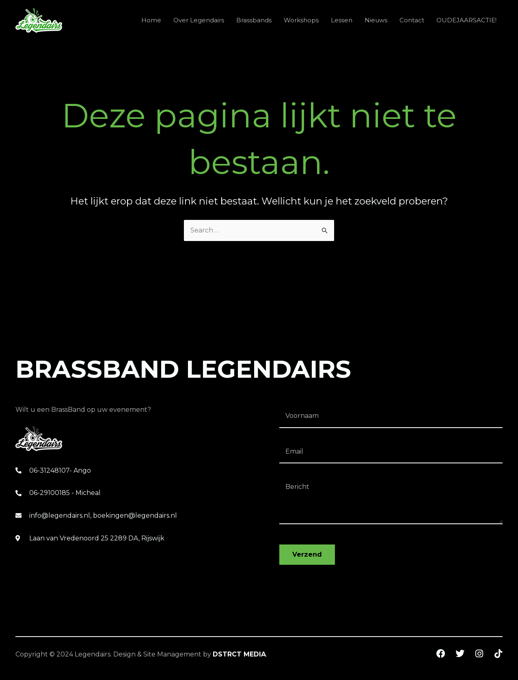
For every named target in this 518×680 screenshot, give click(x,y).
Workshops (301, 20)
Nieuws (376, 20)
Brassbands (254, 20)
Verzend (307, 554)
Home (151, 20)
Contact (411, 20)
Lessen (341, 20)
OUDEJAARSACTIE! (466, 20)
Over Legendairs (198, 20)
